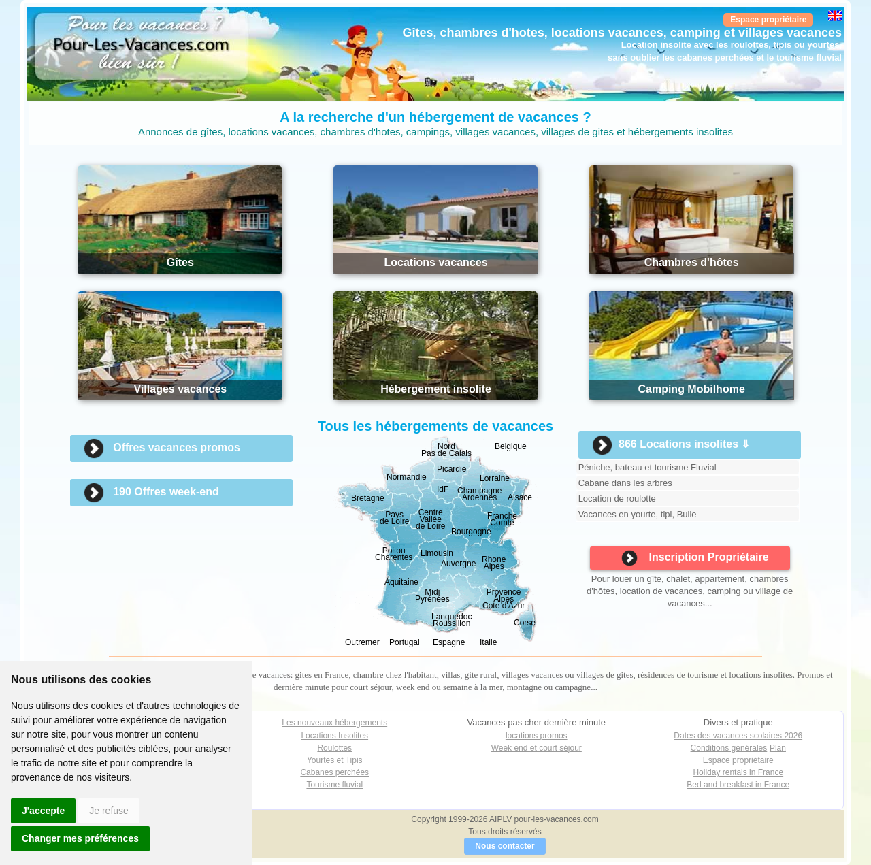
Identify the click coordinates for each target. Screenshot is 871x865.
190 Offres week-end (166, 491)
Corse (525, 622)
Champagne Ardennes (479, 494)
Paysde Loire (394, 518)
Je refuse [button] (109, 810)
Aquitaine (401, 582)
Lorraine (495, 478)
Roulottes (334, 748)
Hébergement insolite (435, 389)
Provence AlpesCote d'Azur (503, 598)
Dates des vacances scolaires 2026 (738, 735)
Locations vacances (435, 262)
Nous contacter (504, 846)
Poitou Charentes (393, 554)
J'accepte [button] (43, 810)
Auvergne (458, 563)
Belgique (511, 446)
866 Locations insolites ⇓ (685, 444)
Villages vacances (180, 389)
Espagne (449, 642)
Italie (488, 642)
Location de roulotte (617, 498)
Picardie (451, 469)
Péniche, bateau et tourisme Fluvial (647, 467)
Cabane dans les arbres (625, 483)
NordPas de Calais (446, 450)
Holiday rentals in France (738, 772)
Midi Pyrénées (432, 595)
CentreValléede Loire (430, 519)
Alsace (520, 497)
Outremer (362, 642)
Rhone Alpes (494, 563)
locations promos (537, 735)
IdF (442, 489)
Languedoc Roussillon (451, 620)
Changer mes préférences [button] (80, 838)
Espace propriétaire (768, 20)
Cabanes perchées (334, 772)
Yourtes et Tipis (335, 760)
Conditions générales (729, 748)
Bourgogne (471, 531)
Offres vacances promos (176, 447)
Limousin (437, 553)
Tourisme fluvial (334, 784)
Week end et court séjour (536, 748)
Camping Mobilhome (691, 389)
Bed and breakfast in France (738, 784)
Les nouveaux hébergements (334, 723)
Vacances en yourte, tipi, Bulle (637, 514)
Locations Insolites (334, 735)
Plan (778, 748)
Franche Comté (502, 519)
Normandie (407, 477)
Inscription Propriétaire (695, 558)
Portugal (404, 642)
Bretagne (367, 498)
